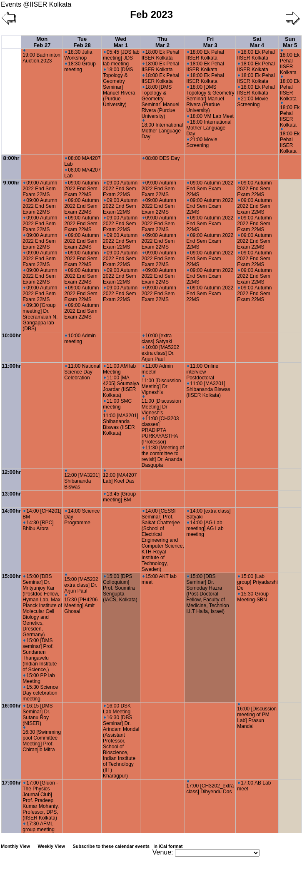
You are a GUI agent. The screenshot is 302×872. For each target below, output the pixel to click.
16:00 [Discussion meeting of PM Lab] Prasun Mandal (257, 716)
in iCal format (167, 846)
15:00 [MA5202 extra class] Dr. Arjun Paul (81, 583)
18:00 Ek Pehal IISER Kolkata (160, 55)
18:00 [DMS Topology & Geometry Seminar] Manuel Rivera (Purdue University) (119, 87)
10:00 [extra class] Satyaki (157, 338)
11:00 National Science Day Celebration (82, 372)
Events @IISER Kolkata (36, 4)
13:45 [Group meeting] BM (119, 497)
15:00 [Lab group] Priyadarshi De (257, 582)
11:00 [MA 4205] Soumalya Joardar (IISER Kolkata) (121, 386)
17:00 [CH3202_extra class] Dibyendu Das (210, 787)
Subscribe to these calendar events (128, 846)
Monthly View (15, 846)
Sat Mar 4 (257, 42)
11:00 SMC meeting (117, 404)
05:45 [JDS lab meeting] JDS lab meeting (121, 58)
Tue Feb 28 (82, 42)
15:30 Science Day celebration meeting (40, 693)
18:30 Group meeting (80, 66)
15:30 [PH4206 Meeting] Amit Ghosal (80, 604)
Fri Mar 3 (210, 42)
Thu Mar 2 (162, 42)
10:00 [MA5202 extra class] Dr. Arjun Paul (160, 353)
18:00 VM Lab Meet (210, 116)
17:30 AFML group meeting (38, 826)
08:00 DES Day (161, 158)
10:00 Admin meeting (80, 338)
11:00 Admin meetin (157, 369)
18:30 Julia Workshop (78, 55)
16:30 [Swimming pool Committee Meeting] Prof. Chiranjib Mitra (41, 739)
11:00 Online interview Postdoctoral (202, 372)
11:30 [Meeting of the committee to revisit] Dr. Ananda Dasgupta (163, 456)
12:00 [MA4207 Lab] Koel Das (120, 476)
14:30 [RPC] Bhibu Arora (37, 525)
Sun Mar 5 (290, 42)
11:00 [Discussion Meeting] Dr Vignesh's (161, 385)
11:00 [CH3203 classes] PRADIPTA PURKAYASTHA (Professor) (160, 430)
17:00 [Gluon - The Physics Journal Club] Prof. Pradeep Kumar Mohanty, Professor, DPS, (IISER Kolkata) (40, 800)
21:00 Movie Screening (201, 142)
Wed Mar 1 (121, 42)
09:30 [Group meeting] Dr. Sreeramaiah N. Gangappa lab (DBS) (39, 316)
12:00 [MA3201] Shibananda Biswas (82, 479)
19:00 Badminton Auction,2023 (41, 56)
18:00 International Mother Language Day (162, 129)
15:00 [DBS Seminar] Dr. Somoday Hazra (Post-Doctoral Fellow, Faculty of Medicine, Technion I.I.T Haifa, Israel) (207, 593)
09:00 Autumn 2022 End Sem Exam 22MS (39, 188)
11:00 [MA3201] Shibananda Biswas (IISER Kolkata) (120, 423)
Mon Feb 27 (41, 42)
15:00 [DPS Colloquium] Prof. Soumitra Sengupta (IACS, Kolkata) (120, 588)
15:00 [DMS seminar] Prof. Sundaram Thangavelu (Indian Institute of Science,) (39, 655)
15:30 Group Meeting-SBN (253, 597)
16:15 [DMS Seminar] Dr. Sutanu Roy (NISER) (37, 714)
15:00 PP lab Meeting (38, 678)
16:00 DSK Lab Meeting (117, 709)
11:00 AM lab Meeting (119, 369)
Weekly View (51, 846)
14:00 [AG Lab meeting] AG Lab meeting (204, 528)
